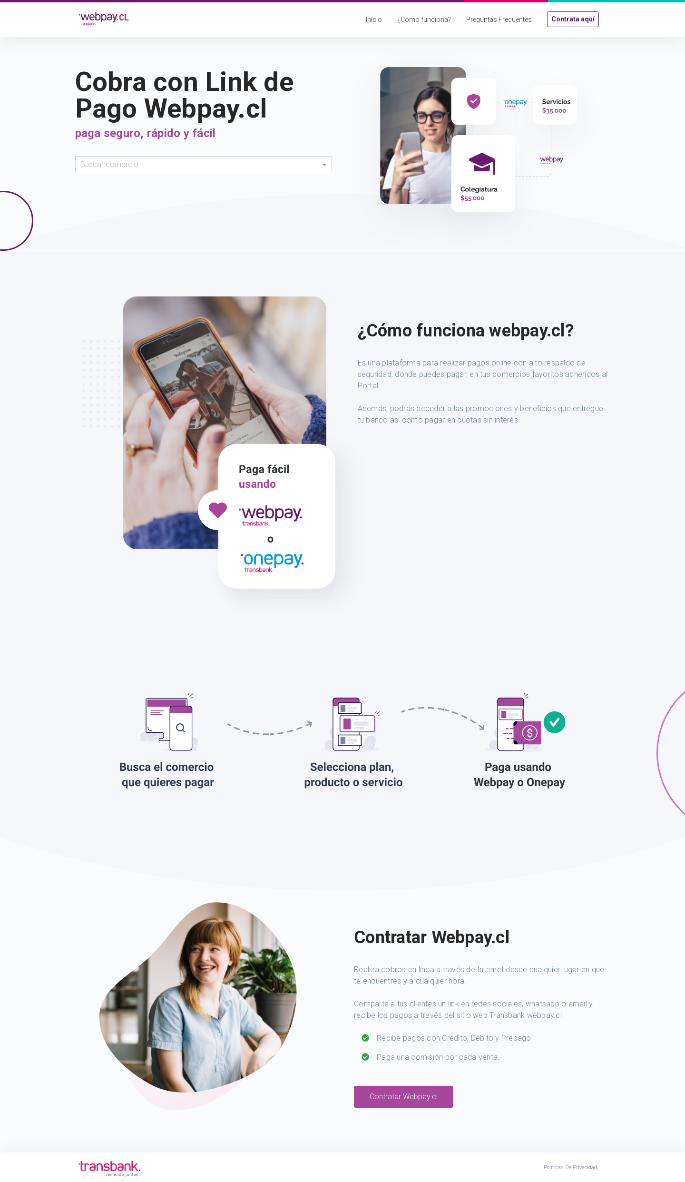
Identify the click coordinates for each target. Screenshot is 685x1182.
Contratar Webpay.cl (404, 1096)
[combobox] (204, 164)
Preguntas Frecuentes (499, 19)
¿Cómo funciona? (424, 19)
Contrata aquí (573, 19)
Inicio (374, 19)
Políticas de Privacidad (570, 1167)
